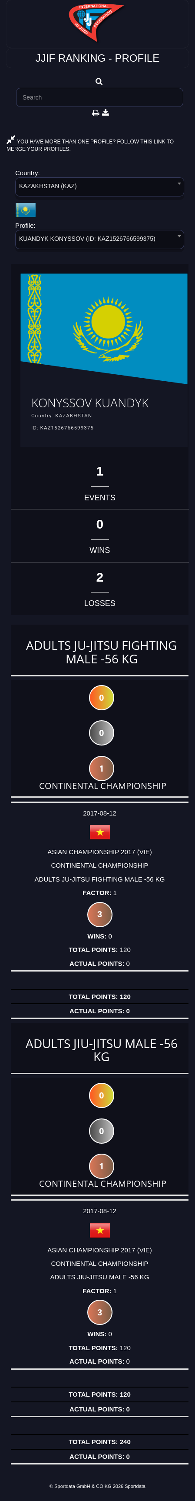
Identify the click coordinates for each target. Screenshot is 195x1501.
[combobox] (99, 188)
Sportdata (135, 1486)
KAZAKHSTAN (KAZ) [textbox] (48, 186)
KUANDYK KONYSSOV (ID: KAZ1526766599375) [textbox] (87, 238)
